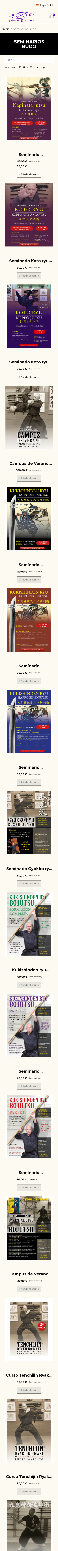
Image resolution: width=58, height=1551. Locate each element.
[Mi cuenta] (50, 17)
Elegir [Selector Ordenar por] (29, 60)
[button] (4, 17)
